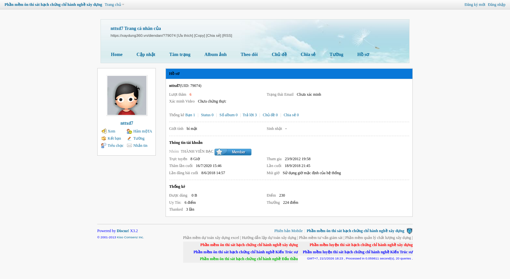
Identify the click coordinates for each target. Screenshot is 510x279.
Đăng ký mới (474, 4)
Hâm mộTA (142, 131)
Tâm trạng (179, 54)
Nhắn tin (140, 145)
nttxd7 (127, 123)
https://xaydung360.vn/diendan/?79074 (143, 35)
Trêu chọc (116, 145)
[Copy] (199, 35)
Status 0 (207, 115)
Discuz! (123, 231)
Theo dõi (249, 54)
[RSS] (227, 35)
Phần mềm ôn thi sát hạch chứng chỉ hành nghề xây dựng (53, 4)
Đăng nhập (496, 4)
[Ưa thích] (185, 35)
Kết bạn (114, 138)
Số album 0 (229, 115)
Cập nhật (146, 54)
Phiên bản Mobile (289, 231)
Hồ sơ (363, 54)
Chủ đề (279, 54)
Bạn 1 (190, 115)
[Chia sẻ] (213, 35)
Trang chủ (113, 4)
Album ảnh (216, 54)
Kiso (120, 237)
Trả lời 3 (250, 115)
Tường (336, 54)
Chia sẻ (308, 54)
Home (117, 54)
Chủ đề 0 (270, 115)
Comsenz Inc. (134, 237)
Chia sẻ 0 (291, 115)
